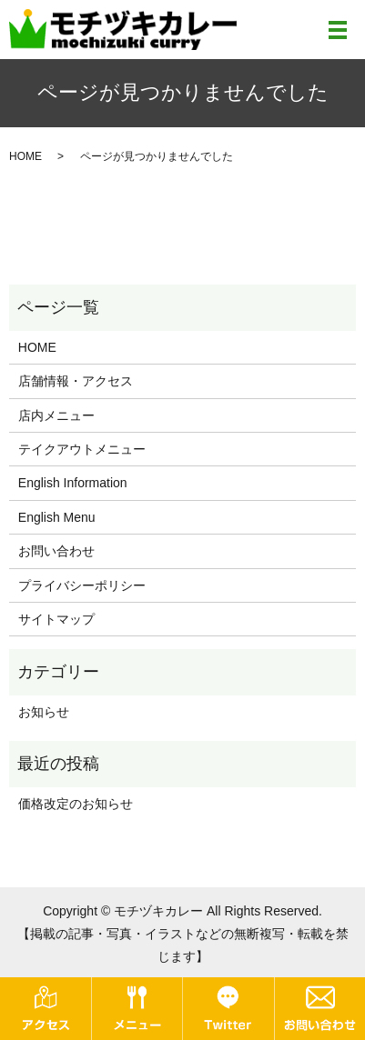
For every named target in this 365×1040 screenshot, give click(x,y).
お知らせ (43, 712)
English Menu (57, 517)
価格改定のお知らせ (75, 803)
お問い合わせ (56, 551)
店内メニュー (56, 415)
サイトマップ (56, 619)
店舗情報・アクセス (75, 381)
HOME (25, 156)
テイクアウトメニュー (82, 449)
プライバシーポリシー (82, 585)
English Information (72, 482)
